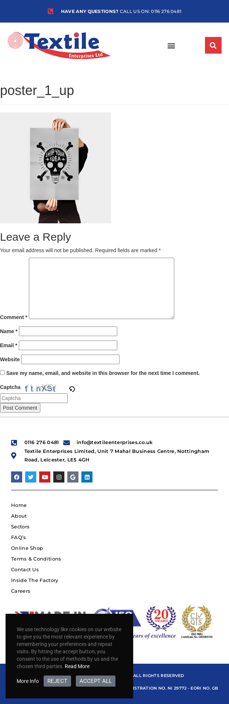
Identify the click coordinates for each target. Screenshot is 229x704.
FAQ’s (18, 537)
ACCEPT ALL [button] (96, 681)
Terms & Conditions (36, 559)
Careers (20, 591)
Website (10, 359)
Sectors (20, 526)
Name (8, 331)
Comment (13, 317)
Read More (77, 666)
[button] (171, 45)
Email (8, 345)
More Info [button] (28, 681)
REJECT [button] (57, 681)
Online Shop (27, 548)
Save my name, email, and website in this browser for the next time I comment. (103, 373)
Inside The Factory (34, 580)
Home (19, 505)
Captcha (10, 387)
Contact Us (25, 569)
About (19, 516)
